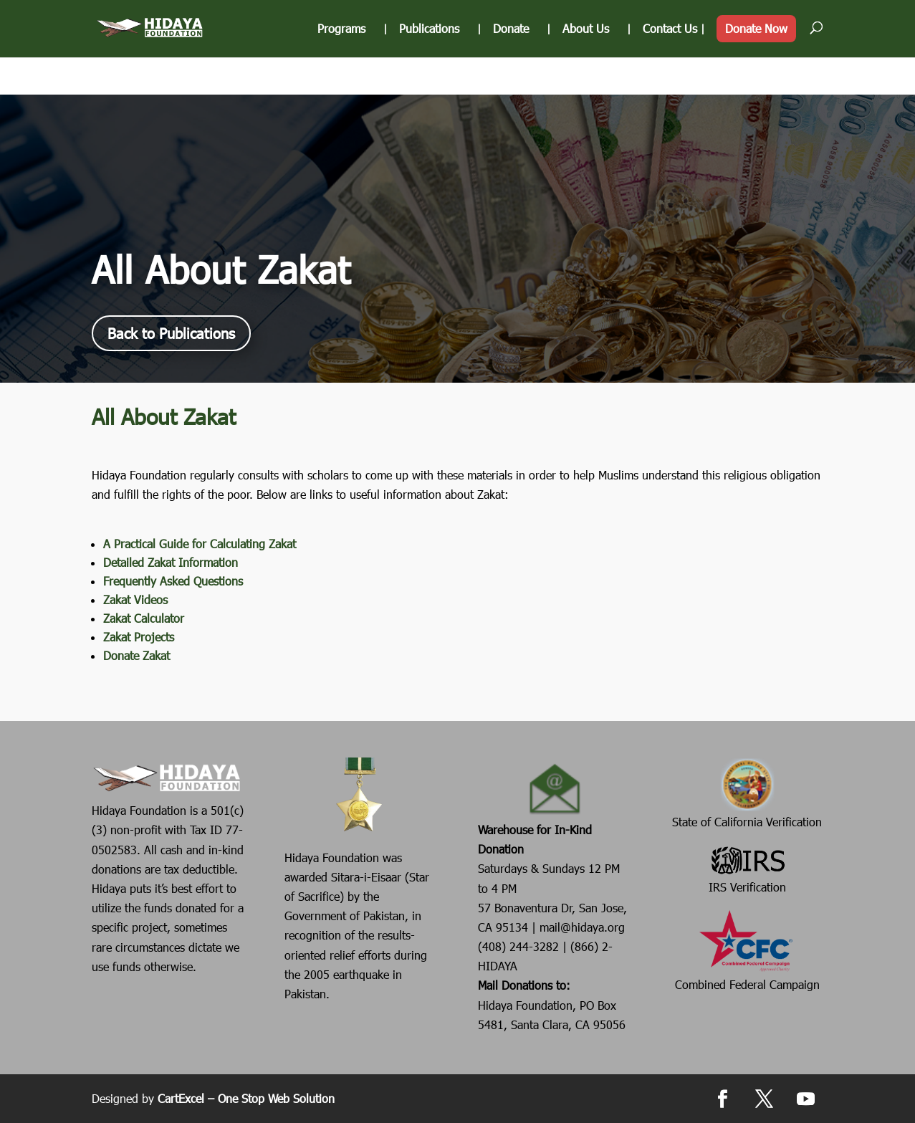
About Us (585, 72)
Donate (511, 72)
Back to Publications (171, 333)
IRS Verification (747, 869)
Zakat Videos (135, 599)
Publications (429, 72)
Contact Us (670, 72)
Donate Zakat (136, 655)
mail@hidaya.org (582, 927)
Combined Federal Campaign (747, 949)
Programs (341, 72)
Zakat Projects (138, 637)
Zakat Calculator (143, 618)
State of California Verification (747, 793)
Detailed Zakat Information (170, 562)
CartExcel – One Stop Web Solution (246, 1098)
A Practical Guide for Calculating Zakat (199, 543)
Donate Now (756, 71)
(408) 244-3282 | (524, 946)
